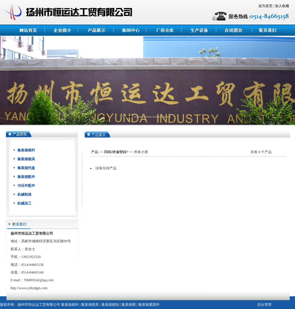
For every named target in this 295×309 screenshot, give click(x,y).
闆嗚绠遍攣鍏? (116, 152)
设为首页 (265, 6)
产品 (94, 152)
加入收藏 (282, 6)
